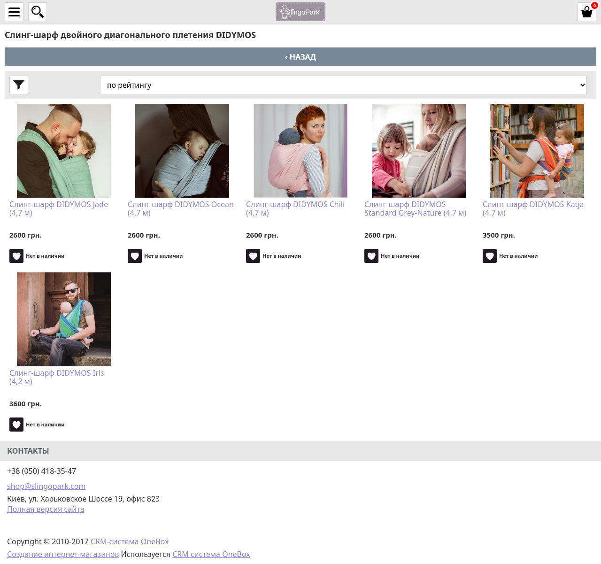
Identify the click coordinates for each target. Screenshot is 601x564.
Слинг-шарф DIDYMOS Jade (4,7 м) (58, 209)
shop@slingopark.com (46, 486)
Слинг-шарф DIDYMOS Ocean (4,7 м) (181, 209)
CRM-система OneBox (130, 541)
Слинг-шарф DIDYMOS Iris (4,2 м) (56, 377)
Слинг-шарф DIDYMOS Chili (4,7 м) (295, 209)
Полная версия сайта (46, 509)
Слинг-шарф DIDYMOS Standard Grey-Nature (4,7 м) (415, 209)
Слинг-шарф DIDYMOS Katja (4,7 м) (533, 209)
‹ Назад (300, 57)
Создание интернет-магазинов (63, 554)
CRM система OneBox (211, 554)
